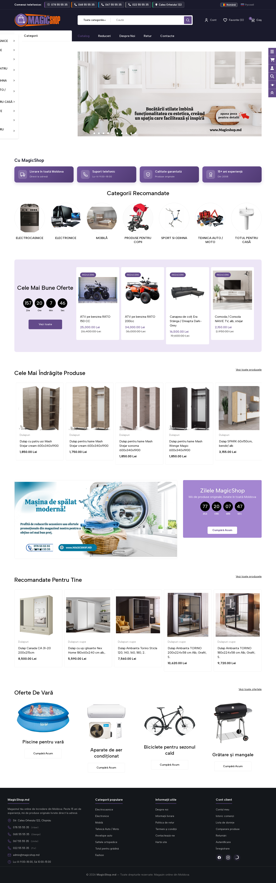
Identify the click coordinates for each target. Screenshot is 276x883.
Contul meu (222, 809)
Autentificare (223, 842)
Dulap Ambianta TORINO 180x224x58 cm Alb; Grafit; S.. (236, 652)
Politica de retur (164, 822)
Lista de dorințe (225, 822)
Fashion (99, 855)
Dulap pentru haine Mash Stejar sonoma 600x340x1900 (184, 445)
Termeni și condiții (166, 829)
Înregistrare (223, 848)
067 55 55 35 (21, 841)
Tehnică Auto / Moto (107, 829)
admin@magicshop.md (26, 855)
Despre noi (161, 809)
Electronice (102, 816)
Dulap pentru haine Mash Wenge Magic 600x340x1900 (234, 445)
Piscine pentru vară (43, 742)
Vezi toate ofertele (250, 689)
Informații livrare (164, 816)
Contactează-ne (165, 835)
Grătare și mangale (232, 754)
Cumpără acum (222, 530)
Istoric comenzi (225, 816)
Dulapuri (23, 435)
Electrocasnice (104, 809)
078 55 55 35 (21, 827)
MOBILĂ (102, 238)
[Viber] (236, 857)
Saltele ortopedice (106, 842)
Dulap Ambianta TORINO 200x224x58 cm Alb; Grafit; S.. (187, 652)
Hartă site (161, 842)
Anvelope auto (103, 835)
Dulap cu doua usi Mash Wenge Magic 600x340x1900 (34, 445)
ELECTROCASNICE (29, 238)
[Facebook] (219, 857)
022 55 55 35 (21, 848)
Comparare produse (228, 829)
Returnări (221, 835)
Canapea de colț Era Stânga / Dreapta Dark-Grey (198, 321)
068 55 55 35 (21, 834)
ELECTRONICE (65, 238)
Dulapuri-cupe (77, 641)
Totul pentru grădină (107, 848)
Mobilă (99, 822)
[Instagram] (228, 857)
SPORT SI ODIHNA (174, 238)
